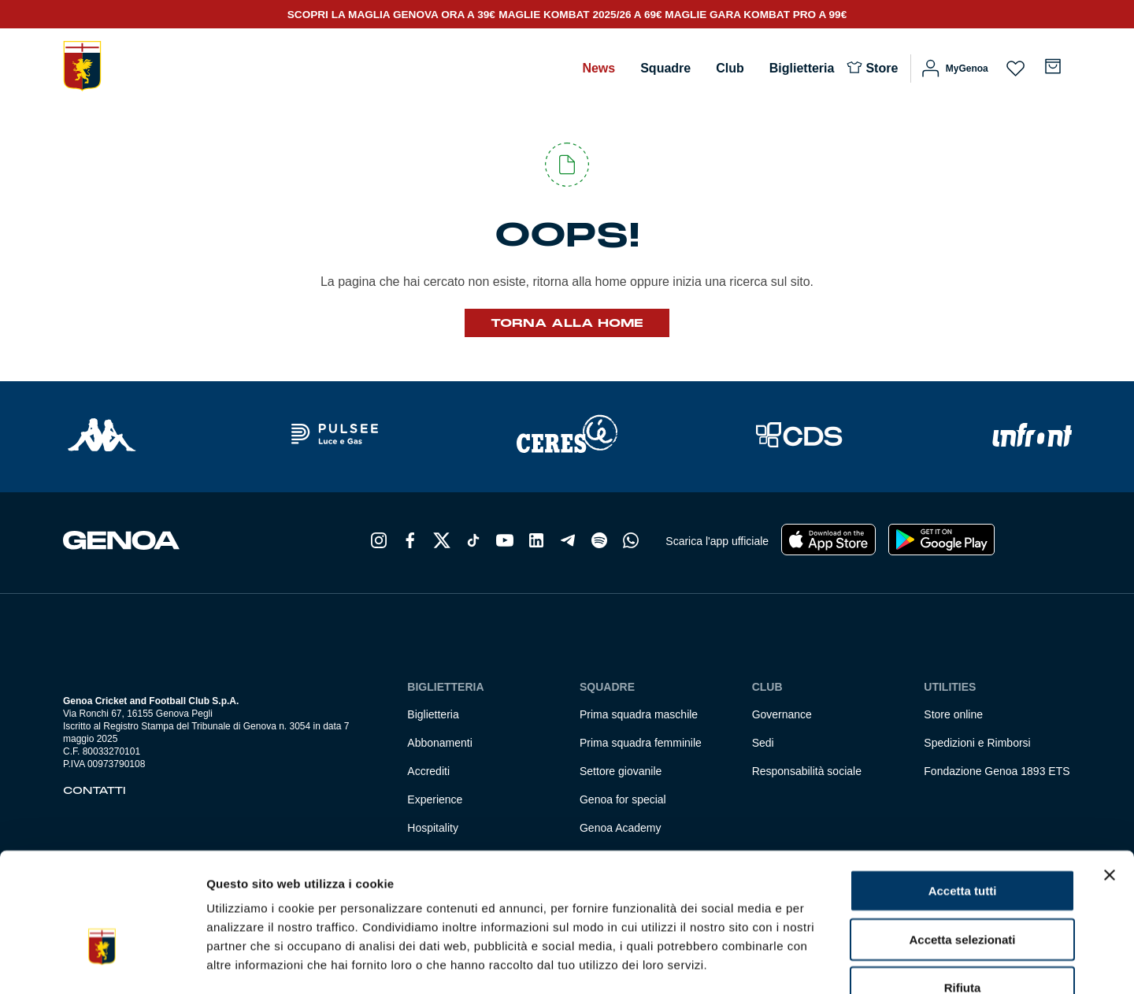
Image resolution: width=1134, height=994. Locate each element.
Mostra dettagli (828, 963)
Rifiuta (962, 892)
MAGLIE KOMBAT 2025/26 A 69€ (581, 14)
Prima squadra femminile (641, 742)
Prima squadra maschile (639, 714)
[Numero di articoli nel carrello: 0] (1052, 66)
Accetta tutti (962, 795)
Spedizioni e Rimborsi (977, 742)
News (598, 68)
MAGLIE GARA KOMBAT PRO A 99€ (756, 14)
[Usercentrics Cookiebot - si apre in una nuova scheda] (102, 963)
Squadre (665, 68)
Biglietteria (802, 68)
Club (730, 68)
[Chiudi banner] (1109, 779)
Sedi (763, 742)
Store (881, 68)
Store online (953, 714)
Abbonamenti (439, 742)
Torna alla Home (567, 323)
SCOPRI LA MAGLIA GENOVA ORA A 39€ (391, 14)
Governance (782, 714)
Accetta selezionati (962, 844)
